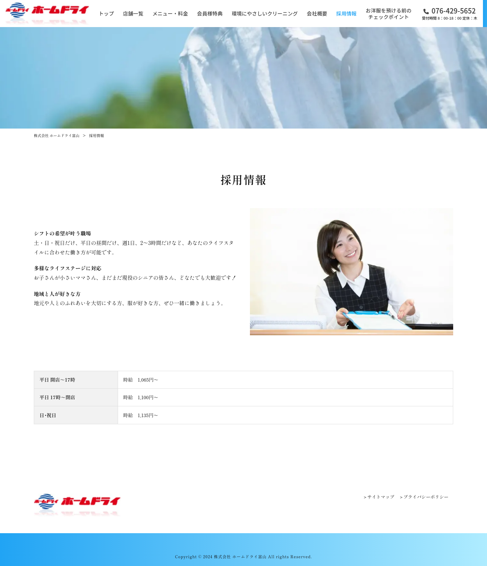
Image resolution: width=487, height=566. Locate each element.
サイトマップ (380, 497)
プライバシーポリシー (426, 497)
